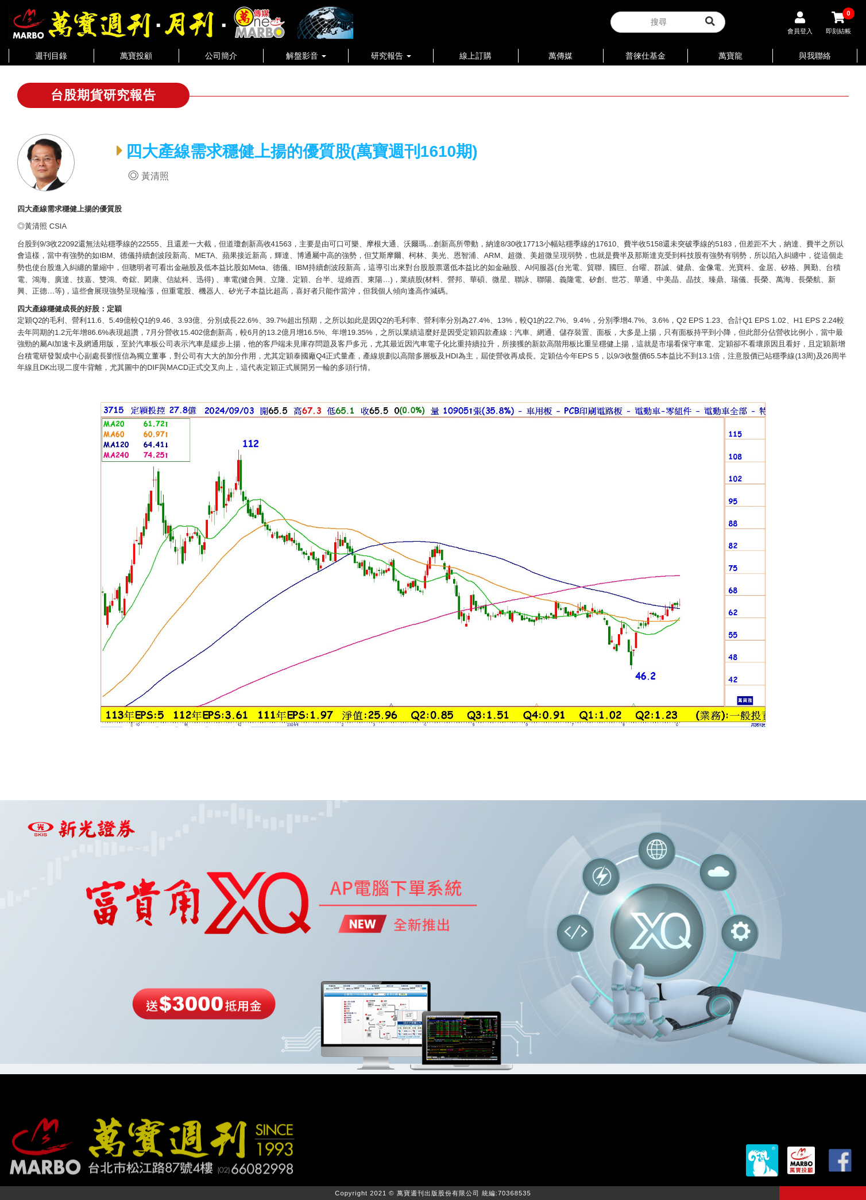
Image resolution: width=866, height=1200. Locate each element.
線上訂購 (475, 55)
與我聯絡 (815, 55)
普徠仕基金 (645, 55)
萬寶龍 (730, 55)
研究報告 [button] (391, 55)
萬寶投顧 (136, 55)
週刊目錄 (51, 55)
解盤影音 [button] (306, 55)
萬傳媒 (560, 55)
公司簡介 (221, 55)
